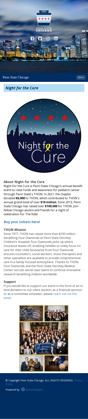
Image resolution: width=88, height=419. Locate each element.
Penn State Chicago (16, 77)
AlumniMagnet (32, 389)
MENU (81, 77)
